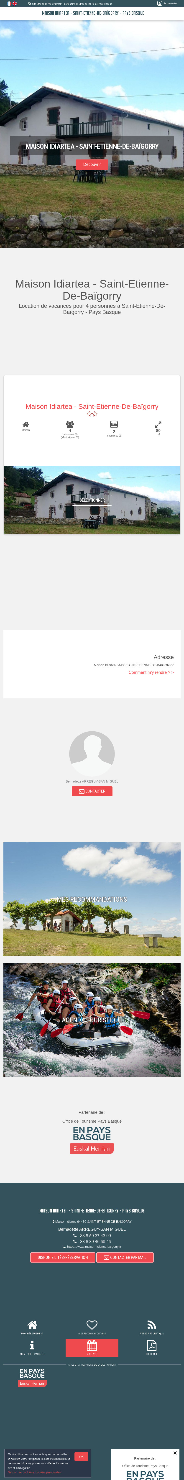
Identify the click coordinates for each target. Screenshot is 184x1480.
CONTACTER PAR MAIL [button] (125, 1257)
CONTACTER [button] (92, 791)
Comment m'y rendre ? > (151, 672)
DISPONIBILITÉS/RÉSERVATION (63, 1257)
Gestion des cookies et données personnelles (34, 1472)
